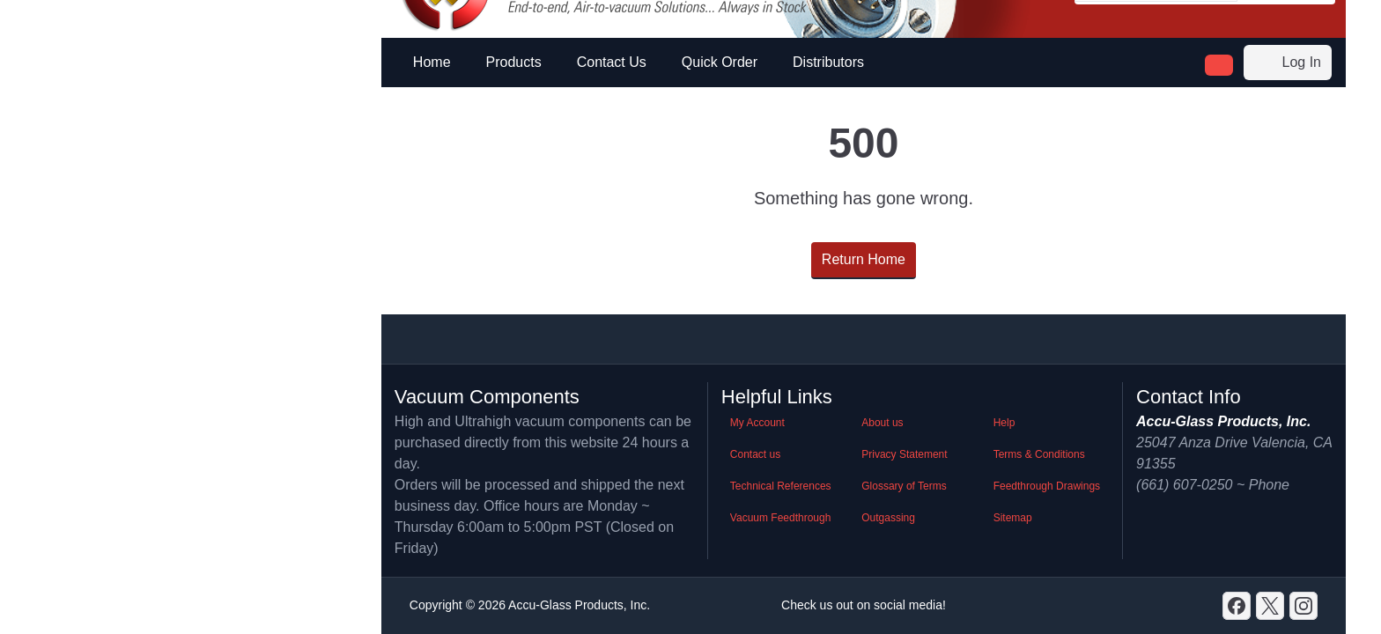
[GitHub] (1303, 606)
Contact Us (611, 62)
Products (514, 62)
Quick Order (719, 62)
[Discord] (1236, 606)
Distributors (828, 62)
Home (432, 62)
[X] (1270, 606)
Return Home (863, 259)
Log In (1287, 62)
